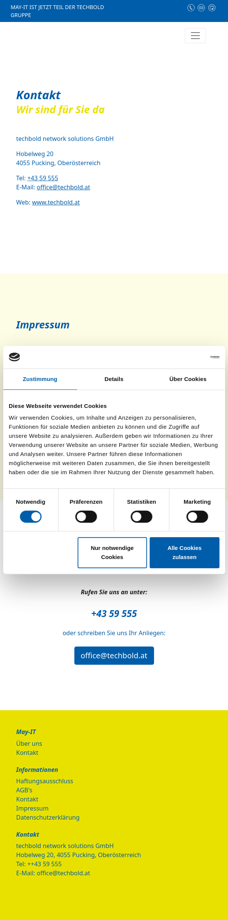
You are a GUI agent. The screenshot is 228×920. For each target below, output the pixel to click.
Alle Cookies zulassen (184, 552)
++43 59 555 (44, 864)
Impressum (32, 808)
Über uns (29, 743)
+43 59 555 (42, 178)
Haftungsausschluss (45, 781)
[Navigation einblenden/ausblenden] (195, 35)
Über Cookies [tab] (188, 379)
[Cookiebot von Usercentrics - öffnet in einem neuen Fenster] (186, 357)
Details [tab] (114, 379)
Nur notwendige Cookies (112, 552)
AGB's (24, 790)
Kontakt (27, 752)
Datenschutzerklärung (48, 817)
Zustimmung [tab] (40, 379)
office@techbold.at (63, 187)
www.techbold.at (56, 202)
